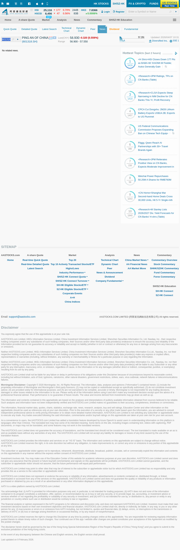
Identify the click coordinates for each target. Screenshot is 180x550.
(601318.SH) (29, 41)
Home (10, 260)
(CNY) (65, 37)
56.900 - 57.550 (79, 41)
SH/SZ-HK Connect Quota (72, 276)
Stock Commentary (164, 264)
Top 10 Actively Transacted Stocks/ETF (72, 264)
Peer (109, 268)
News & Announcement (110, 272)
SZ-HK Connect (164, 295)
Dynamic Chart (109, 264)
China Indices (72, 301)
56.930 (74, 38)
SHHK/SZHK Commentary (164, 268)
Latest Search (35, 268)
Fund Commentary (164, 272)
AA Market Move (137, 268)
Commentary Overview (164, 260)
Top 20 (72, 260)
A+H (72, 297)
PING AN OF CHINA (35, 37)
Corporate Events (72, 293)
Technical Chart (109, 260)
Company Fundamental (110, 281)
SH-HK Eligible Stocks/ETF (72, 285)
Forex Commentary (164, 276)
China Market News (136, 260)
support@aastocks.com (22, 316)
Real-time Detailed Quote (35, 264)
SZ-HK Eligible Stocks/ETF (72, 289)
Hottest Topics (142, 53)
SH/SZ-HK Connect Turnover (72, 281)
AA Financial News (136, 264)
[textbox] (152, 12)
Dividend (110, 276)
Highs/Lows (72, 268)
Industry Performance (72, 272)
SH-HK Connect (164, 291)
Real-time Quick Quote (35, 260)
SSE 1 (176, 40)
